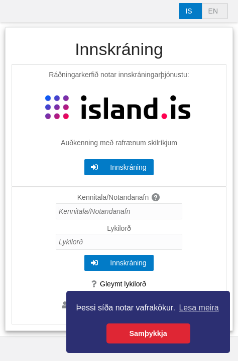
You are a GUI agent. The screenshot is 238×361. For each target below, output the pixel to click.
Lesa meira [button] (198, 307)
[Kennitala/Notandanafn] (119, 211)
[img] (156, 197)
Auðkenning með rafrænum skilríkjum (119, 143)
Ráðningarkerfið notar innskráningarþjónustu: (119, 75)
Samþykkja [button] (148, 333)
